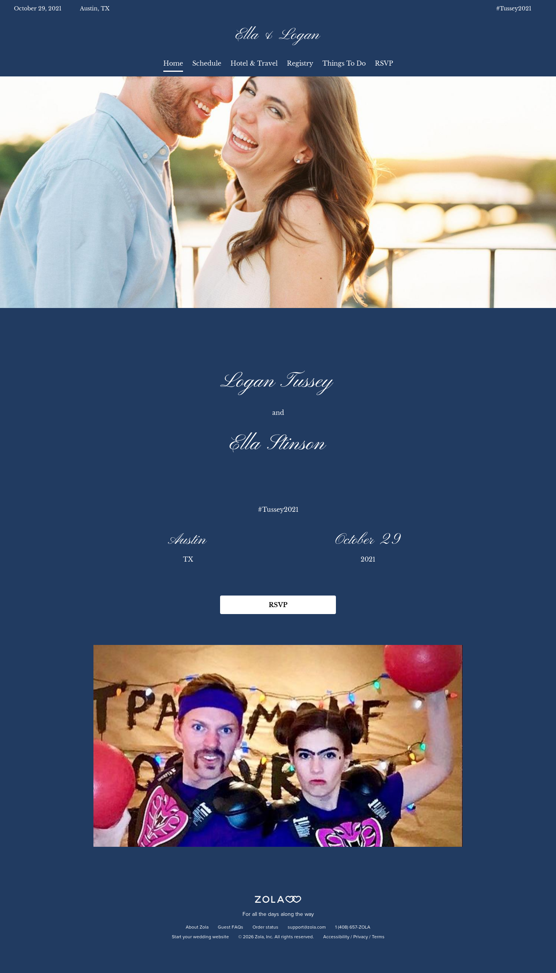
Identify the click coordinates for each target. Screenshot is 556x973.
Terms (378, 937)
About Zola (197, 927)
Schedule (206, 63)
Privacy (360, 937)
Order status (265, 927)
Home (173, 63)
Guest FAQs (230, 927)
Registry (300, 63)
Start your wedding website (200, 937)
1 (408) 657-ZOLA (352, 927)
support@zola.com (307, 927)
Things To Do (344, 63)
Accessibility (336, 937)
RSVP (384, 63)
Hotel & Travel (254, 63)
